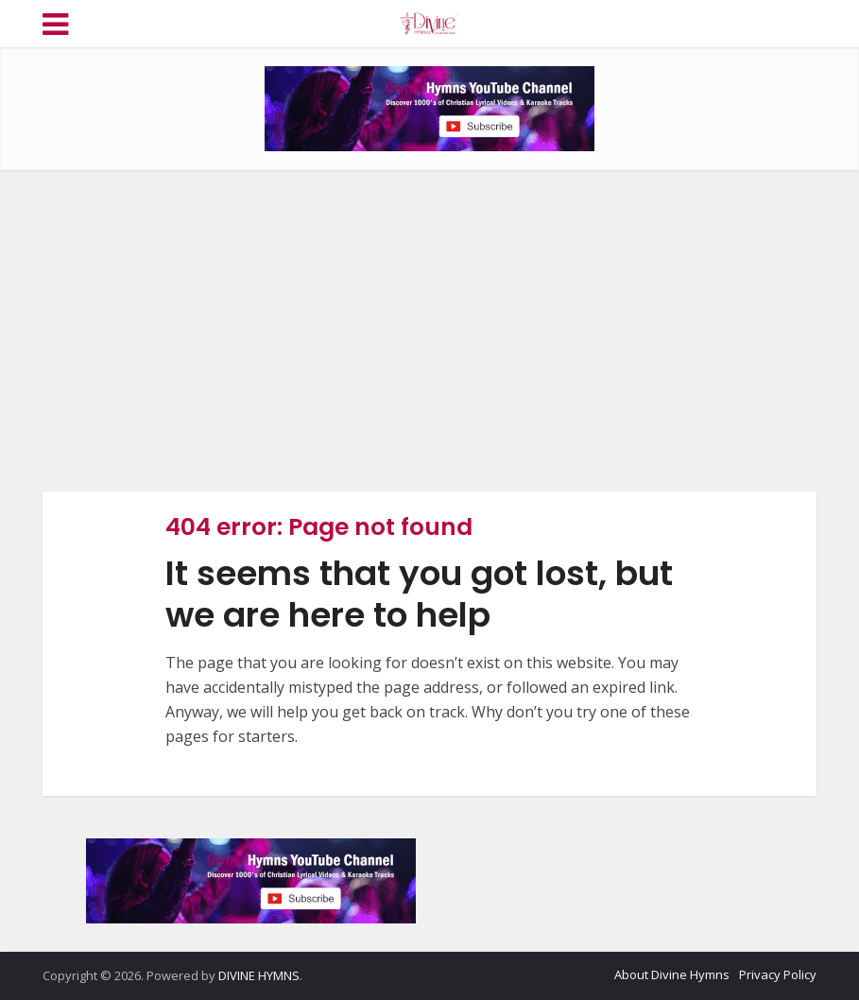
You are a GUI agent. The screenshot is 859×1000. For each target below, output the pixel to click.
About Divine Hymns (672, 974)
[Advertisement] (430, 330)
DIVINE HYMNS (259, 975)
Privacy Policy (777, 974)
